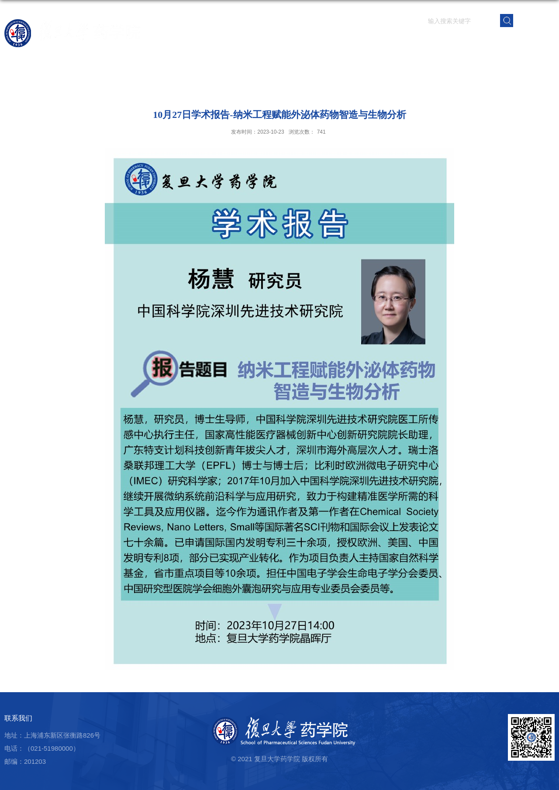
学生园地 (441, 41)
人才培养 (409, 41)
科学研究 (377, 41)
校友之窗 (506, 41)
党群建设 (474, 41)
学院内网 (538, 41)
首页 (287, 41)
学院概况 (312, 41)
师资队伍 (345, 41)
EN (534, 19)
